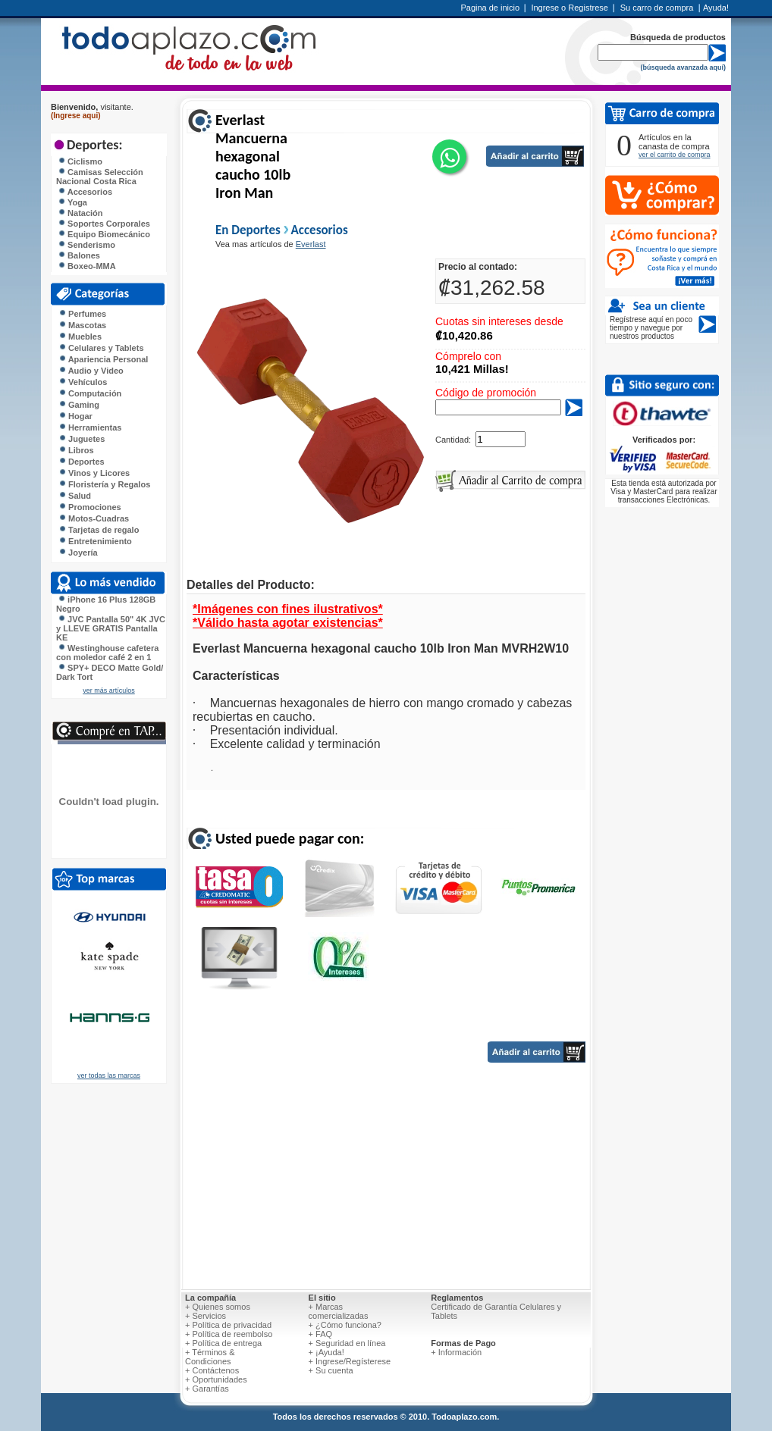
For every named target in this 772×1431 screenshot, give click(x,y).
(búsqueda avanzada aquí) (683, 67)
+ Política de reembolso (228, 1334)
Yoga (72, 202)
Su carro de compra (657, 7)
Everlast (311, 244)
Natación (80, 213)
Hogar (75, 416)
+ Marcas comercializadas (339, 1311)
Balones (79, 255)
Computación (89, 393)
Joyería (78, 552)
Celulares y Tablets (101, 347)
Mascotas (82, 325)
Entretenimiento (95, 541)
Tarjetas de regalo (98, 529)
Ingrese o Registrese (569, 7)
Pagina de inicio (489, 7)
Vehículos (82, 382)
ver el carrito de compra (675, 154)
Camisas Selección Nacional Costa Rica (99, 177)
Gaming (78, 404)
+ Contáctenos (212, 1370)
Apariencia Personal (103, 359)
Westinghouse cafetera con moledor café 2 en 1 (107, 652)
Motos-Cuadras (93, 518)
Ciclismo (80, 161)
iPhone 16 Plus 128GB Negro (105, 604)
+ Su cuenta (331, 1370)
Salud (74, 495)
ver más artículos (109, 690)
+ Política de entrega (223, 1343)
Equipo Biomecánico (104, 234)
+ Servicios (205, 1315)
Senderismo (86, 244)
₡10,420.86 (464, 335)
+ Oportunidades (216, 1379)
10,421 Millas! (472, 368)
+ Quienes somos (217, 1306)
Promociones (89, 507)
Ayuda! (716, 7)
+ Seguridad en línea (347, 1343)
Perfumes (82, 313)
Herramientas (89, 427)
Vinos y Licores (94, 473)
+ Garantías (207, 1388)
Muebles (80, 336)
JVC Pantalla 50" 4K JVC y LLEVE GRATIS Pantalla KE (110, 628)
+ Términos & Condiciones (210, 1357)
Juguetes (81, 438)
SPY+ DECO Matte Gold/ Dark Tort (109, 672)
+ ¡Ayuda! (326, 1352)
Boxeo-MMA (87, 266)
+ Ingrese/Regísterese (350, 1361)
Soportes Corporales (104, 223)
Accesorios (85, 191)
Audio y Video (91, 370)
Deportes (81, 461)
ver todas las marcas (108, 1075)
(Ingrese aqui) (76, 115)
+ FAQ (321, 1334)
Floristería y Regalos (104, 484)
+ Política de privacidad (228, 1324)
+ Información (456, 1352)
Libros (76, 450)
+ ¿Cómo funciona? (345, 1324)
